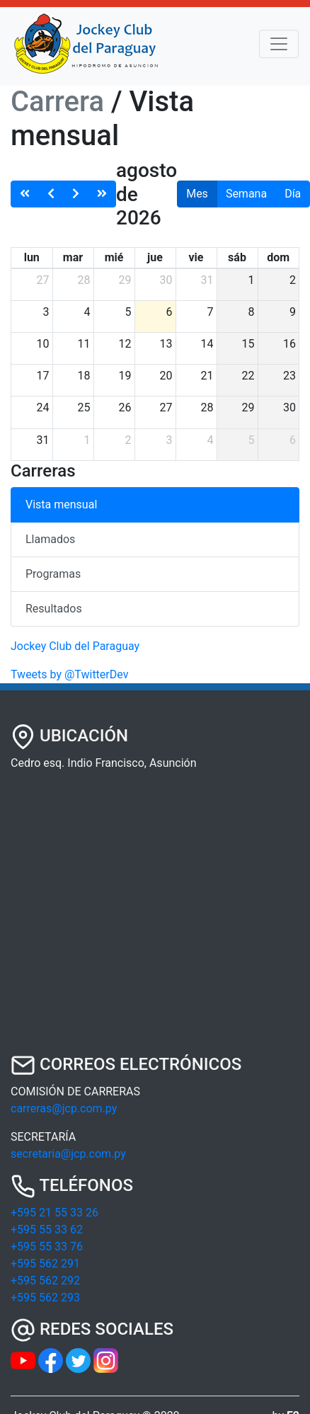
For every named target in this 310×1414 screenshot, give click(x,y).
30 (166, 280)
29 (125, 280)
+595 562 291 (45, 1263)
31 (207, 280)
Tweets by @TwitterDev (69, 674)
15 (248, 343)
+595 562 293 (45, 1297)
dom (278, 257)
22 (248, 375)
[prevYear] (25, 194)
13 (166, 343)
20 (166, 375)
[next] (75, 194)
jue (155, 257)
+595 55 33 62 (47, 1229)
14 (207, 343)
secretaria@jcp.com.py (68, 1154)
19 (125, 375)
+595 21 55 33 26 (54, 1212)
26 (125, 407)
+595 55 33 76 (47, 1246)
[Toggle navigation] (279, 44)
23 (289, 375)
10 (43, 343)
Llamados (50, 539)
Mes (197, 193)
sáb (237, 257)
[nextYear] (102, 194)
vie (196, 257)
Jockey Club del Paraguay (75, 646)
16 (289, 343)
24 (43, 407)
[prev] (51, 194)
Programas (53, 574)
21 (207, 375)
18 (84, 375)
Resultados (53, 608)
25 (84, 407)
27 (43, 280)
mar (73, 257)
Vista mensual (61, 504)
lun (32, 257)
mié (114, 257)
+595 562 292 (45, 1280)
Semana (246, 193)
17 (43, 375)
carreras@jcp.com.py (64, 1108)
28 (84, 280)
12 (125, 343)
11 (84, 343)
